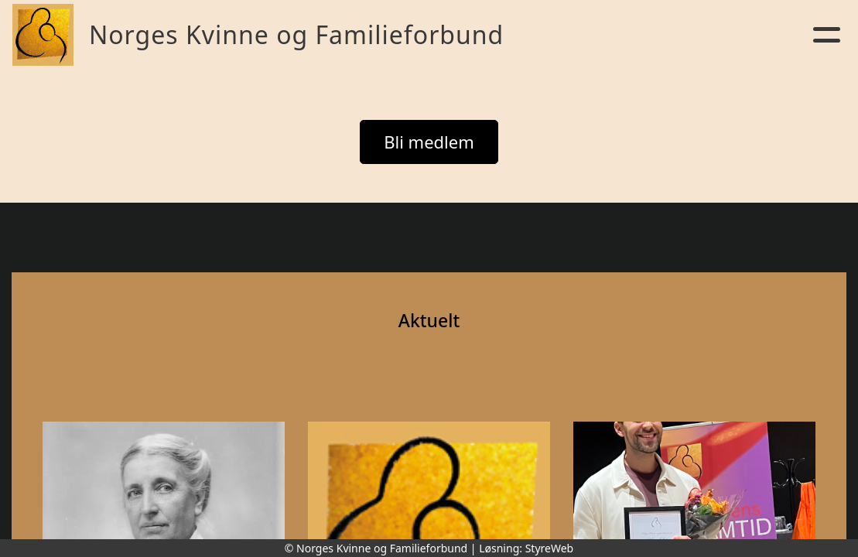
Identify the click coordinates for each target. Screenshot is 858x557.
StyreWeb (549, 548)
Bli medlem (429, 141)
